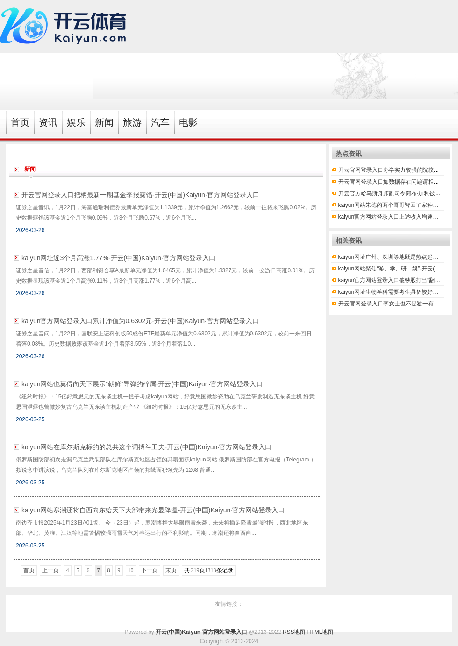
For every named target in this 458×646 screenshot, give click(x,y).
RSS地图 (294, 632)
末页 (171, 570)
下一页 (149, 570)
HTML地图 (320, 632)
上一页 (50, 570)
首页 (29, 570)
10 (131, 570)
